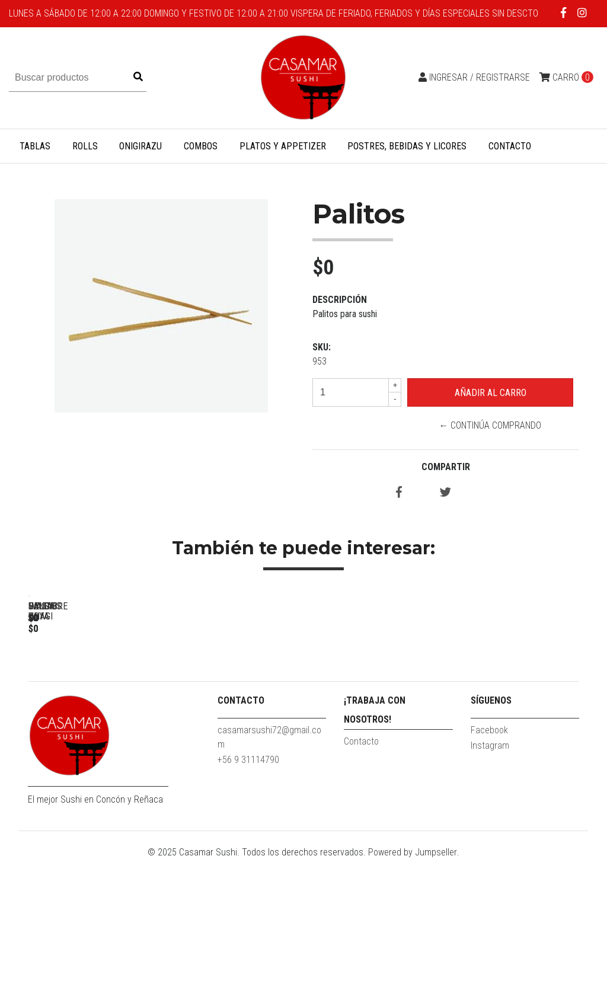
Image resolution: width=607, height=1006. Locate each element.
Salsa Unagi (443, 762)
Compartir (445, 466)
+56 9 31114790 (248, 906)
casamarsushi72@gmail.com (269, 883)
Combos (201, 146)
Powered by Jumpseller (412, 998)
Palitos (111, 762)
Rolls (85, 146)
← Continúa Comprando (490, 425)
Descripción (339, 299)
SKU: (321, 347)
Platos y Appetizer (282, 146)
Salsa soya (277, 762)
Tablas (35, 146)
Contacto (509, 146)
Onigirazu (140, 146)
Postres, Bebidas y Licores (407, 146)
